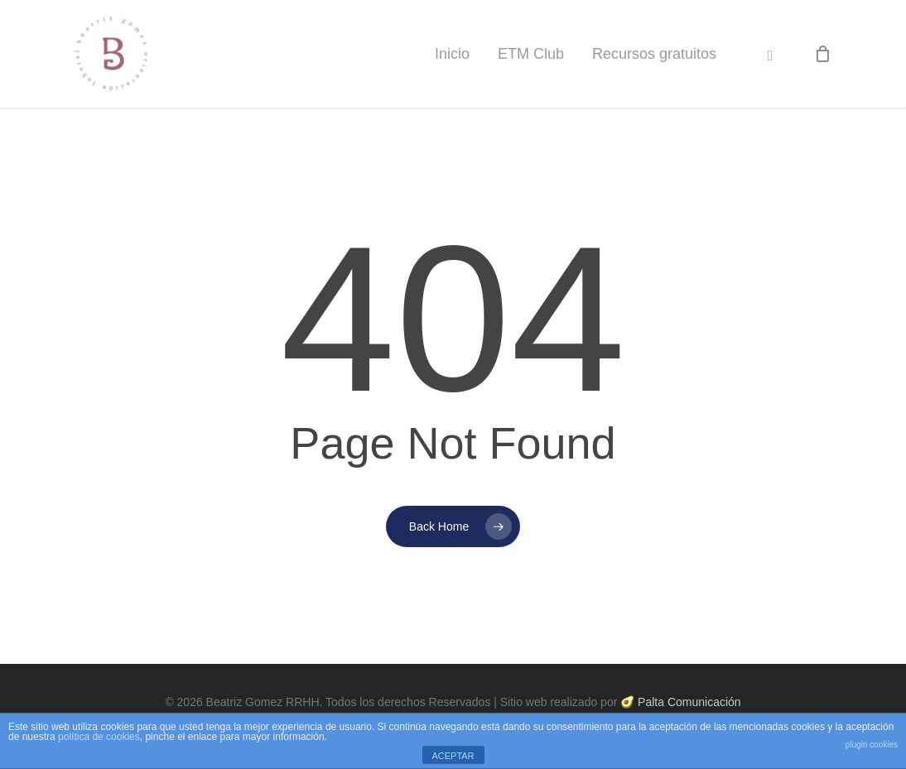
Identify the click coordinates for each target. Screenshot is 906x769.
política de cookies (99, 737)
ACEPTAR (452, 756)
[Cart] (822, 54)
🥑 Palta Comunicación (680, 702)
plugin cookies (872, 744)
